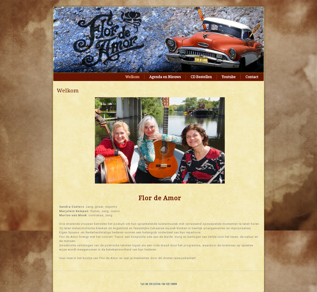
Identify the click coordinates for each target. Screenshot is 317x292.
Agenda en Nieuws (165, 77)
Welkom (132, 77)
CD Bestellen (201, 77)
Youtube (229, 77)
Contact (251, 77)
